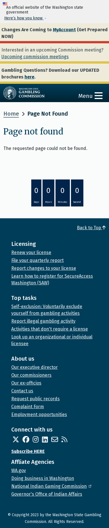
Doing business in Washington (42, 478)
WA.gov (18, 470)
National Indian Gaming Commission (51, 486)
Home (11, 113)
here (29, 77)
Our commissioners (31, 375)
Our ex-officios (26, 383)
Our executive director (34, 367)
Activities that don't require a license (49, 329)
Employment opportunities (39, 414)
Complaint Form (27, 406)
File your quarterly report (37, 260)
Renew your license (31, 252)
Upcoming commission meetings (35, 56)
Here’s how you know (24, 18)
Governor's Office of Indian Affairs (46, 494)
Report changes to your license (43, 268)
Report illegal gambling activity (43, 321)
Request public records (35, 398)
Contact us (22, 391)
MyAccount (64, 29)
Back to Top (91, 227)
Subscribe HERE (28, 451)
